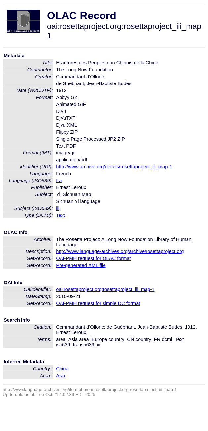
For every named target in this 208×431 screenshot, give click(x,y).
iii (57, 208)
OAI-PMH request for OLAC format (93, 258)
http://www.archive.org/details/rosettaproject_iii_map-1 (114, 166)
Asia (60, 375)
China (62, 368)
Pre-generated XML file (80, 265)
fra (59, 180)
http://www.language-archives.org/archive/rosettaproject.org (120, 251)
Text (60, 215)
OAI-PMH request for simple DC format (98, 303)
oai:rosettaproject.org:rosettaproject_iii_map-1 (105, 289)
